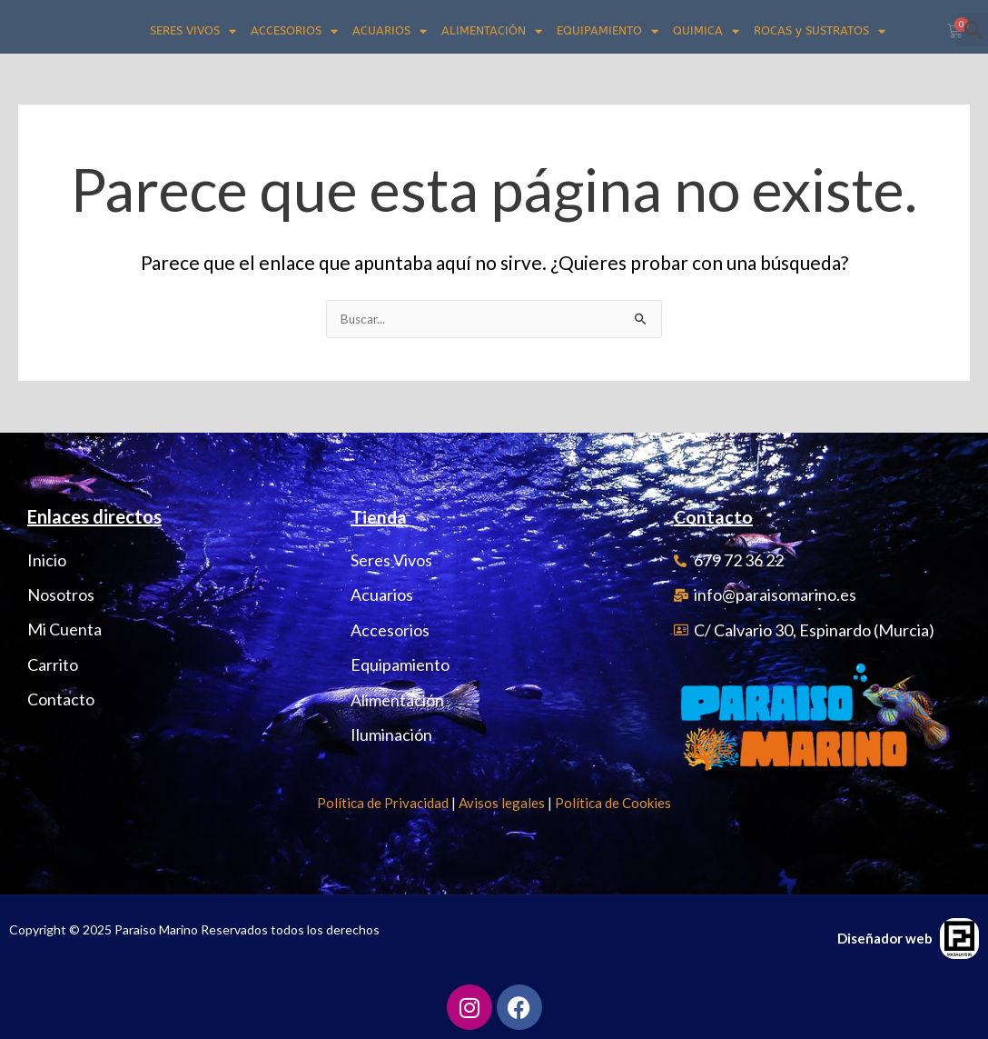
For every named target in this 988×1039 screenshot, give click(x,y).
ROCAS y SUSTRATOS (819, 31)
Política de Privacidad (383, 802)
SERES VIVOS (193, 31)
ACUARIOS (389, 31)
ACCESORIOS (294, 31)
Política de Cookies (613, 802)
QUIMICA (706, 31)
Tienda (379, 516)
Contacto (714, 516)
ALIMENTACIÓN (491, 31)
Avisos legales (502, 802)
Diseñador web (885, 938)
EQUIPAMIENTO (607, 31)
